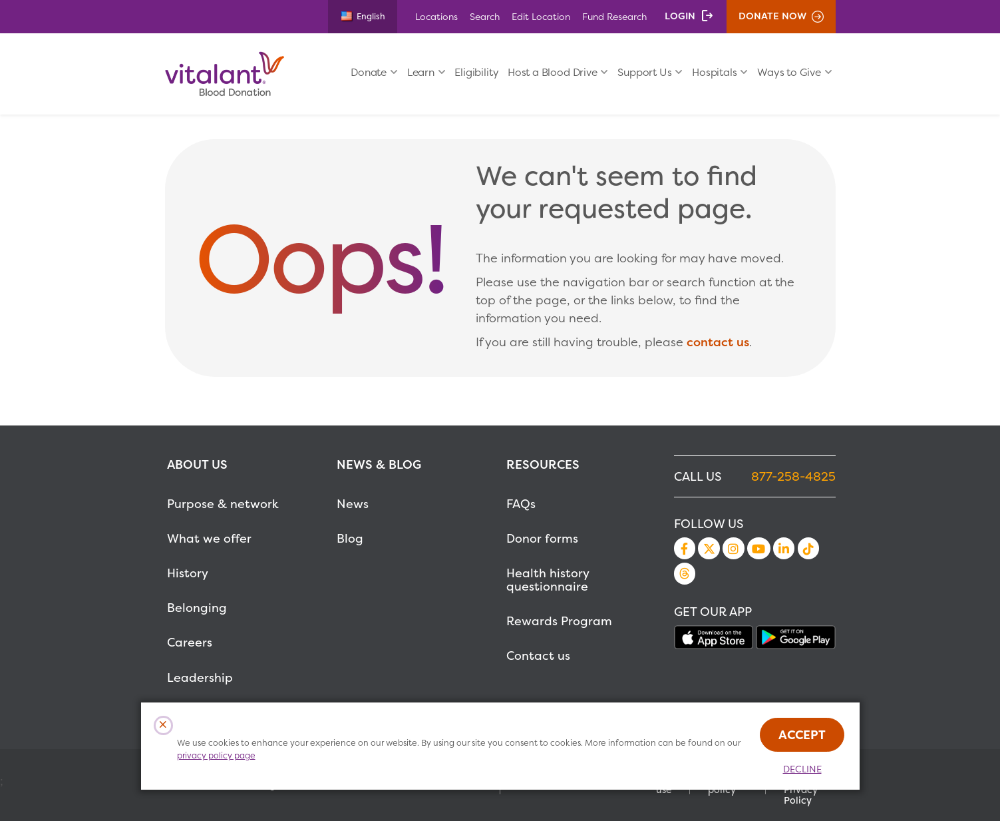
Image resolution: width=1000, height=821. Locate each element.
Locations (436, 16)
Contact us (538, 655)
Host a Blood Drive (552, 72)
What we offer (209, 538)
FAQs (521, 503)
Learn (420, 72)
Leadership (200, 677)
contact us (718, 342)
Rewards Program (559, 621)
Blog (350, 538)
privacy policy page (216, 755)
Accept (802, 734)
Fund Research (614, 16)
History (187, 573)
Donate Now (772, 16)
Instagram (733, 548)
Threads (684, 573)
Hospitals (714, 72)
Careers (189, 642)
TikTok (808, 548)
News (353, 503)
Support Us (644, 72)
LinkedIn (783, 548)
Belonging (197, 607)
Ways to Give (789, 72)
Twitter (708, 548)
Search (485, 16)
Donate (369, 72)
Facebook (684, 548)
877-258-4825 (793, 476)
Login (680, 16)
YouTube (758, 548)
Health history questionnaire (547, 580)
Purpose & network (223, 503)
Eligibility (476, 72)
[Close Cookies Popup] (163, 725)
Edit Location (541, 16)
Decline (802, 769)
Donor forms (542, 538)
